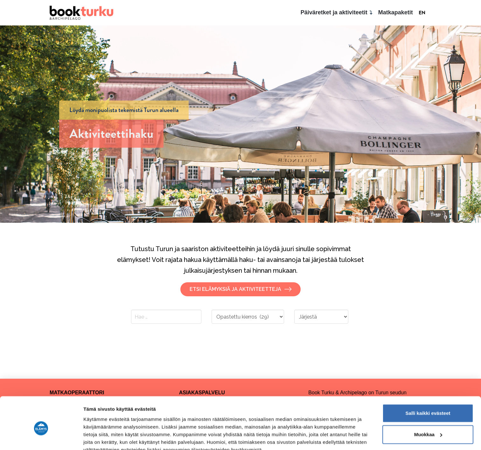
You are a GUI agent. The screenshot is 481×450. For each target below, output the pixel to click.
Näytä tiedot (97, 437)
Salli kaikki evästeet (428, 383)
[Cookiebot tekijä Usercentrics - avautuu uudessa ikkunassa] (41, 437)
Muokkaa (428, 404)
